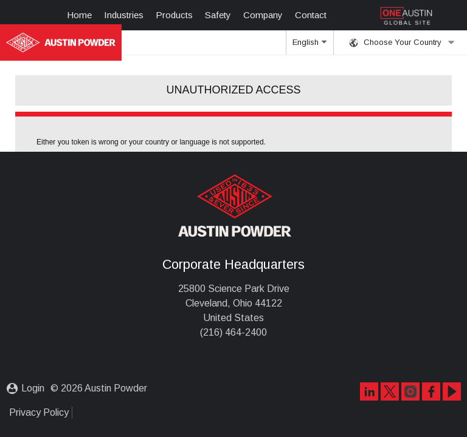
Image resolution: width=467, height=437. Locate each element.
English (309, 46)
